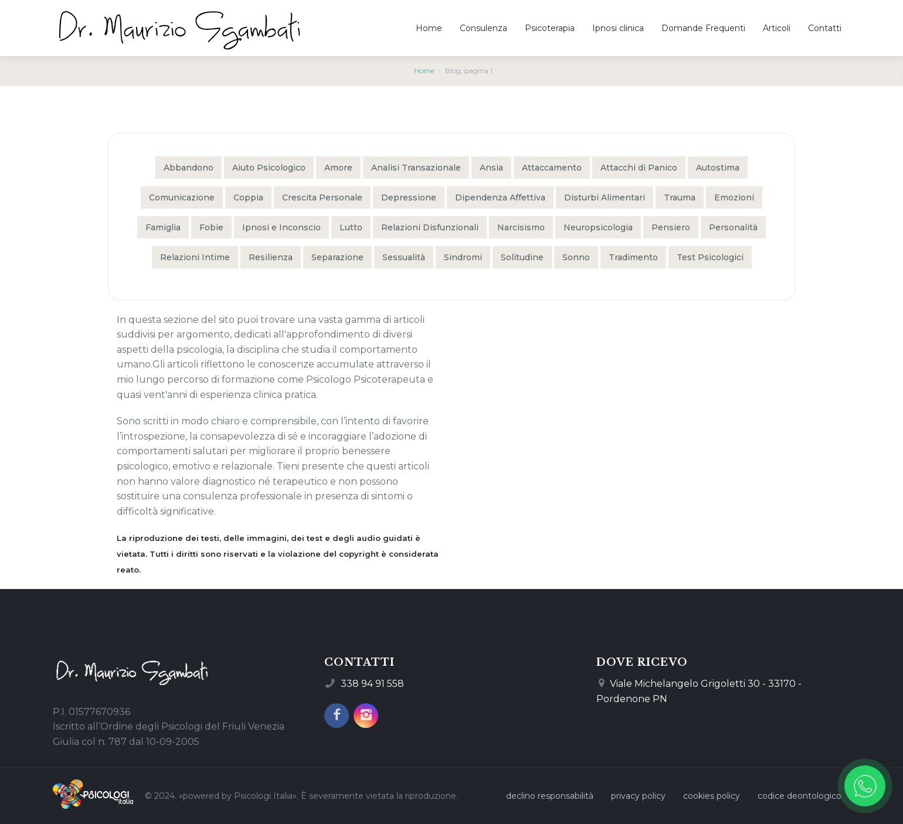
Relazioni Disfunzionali (429, 227)
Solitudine (522, 257)
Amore (338, 167)
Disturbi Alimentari (604, 197)
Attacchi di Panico (638, 167)
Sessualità (403, 257)
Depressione (408, 197)
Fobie (211, 227)
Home (424, 70)
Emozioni (734, 197)
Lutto (351, 227)
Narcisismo (521, 227)
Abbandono (188, 167)
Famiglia (163, 227)
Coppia (248, 197)
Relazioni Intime (195, 257)
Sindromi (463, 257)
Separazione (337, 257)
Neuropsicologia (598, 227)
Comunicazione (182, 197)
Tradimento (633, 257)
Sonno (576, 257)
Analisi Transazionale (416, 167)
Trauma (679, 197)
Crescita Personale (322, 197)
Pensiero (670, 227)
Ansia (491, 167)
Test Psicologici (710, 257)
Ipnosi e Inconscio (281, 227)
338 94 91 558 (372, 683)
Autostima (717, 167)
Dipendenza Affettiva (500, 197)
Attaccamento (552, 167)
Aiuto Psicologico (268, 167)
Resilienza (271, 257)
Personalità (733, 227)
